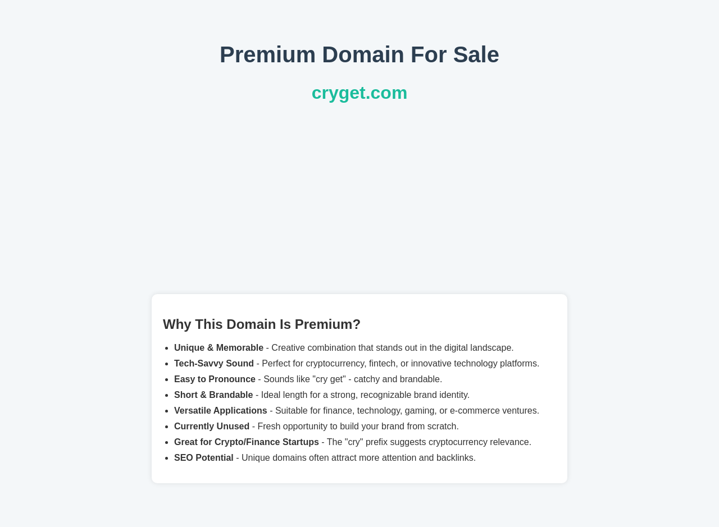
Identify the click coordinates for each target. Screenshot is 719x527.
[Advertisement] (359, 198)
